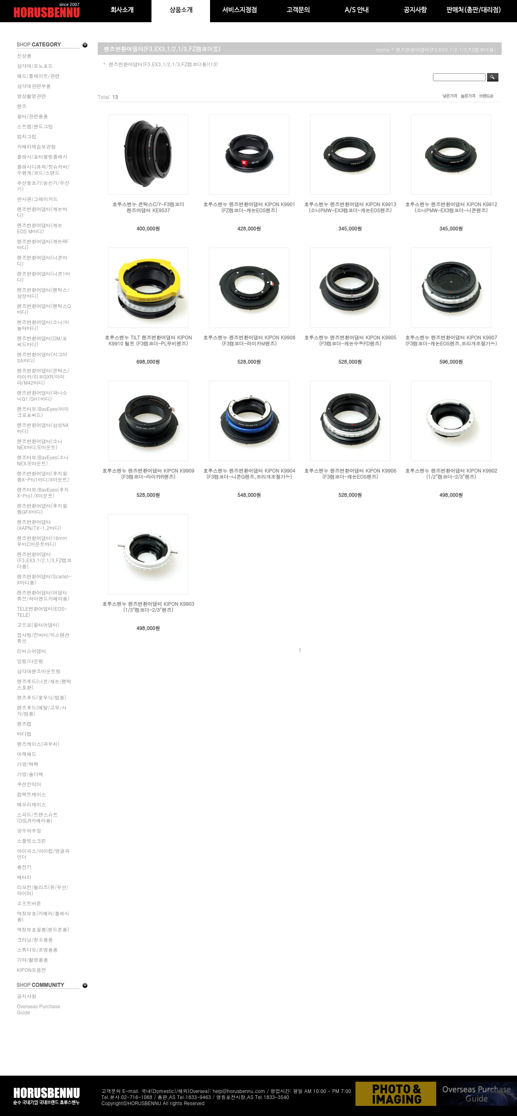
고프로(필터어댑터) (38, 625)
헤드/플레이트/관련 (38, 76)
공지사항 (26, 996)
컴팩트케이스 (31, 794)
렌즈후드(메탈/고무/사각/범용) (42, 710)
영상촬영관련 (31, 96)
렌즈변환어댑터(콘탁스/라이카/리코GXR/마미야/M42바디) (43, 376)
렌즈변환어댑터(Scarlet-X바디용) (44, 579)
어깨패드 (26, 754)
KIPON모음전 (31, 970)
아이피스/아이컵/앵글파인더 (43, 854)
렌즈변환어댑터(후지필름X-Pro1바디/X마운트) (43, 476)
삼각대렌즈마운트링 (39, 671)
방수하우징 (29, 830)
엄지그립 (26, 136)
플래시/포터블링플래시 (42, 156)
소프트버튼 (29, 903)
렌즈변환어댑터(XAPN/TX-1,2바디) (39, 525)
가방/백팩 (27, 764)
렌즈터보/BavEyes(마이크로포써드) (43, 412)
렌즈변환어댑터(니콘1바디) (43, 276)
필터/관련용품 (32, 116)
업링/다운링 (30, 661)
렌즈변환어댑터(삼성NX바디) (43, 428)
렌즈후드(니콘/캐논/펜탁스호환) (44, 684)
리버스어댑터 (31, 651)
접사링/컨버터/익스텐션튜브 (43, 638)
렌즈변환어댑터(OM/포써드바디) (42, 341)
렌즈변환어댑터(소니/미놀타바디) (43, 325)
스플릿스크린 (31, 841)
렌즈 (22, 106)
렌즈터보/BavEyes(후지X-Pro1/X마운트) (43, 492)
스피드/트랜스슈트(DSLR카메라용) (37, 817)
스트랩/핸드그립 (35, 126)
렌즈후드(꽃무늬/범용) (41, 697)
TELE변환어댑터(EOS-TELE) (42, 611)
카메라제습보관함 (36, 146)
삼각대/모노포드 (35, 66)
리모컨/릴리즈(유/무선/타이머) (43, 890)
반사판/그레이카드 (37, 199)
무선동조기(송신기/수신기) (43, 186)
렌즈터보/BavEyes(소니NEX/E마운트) (43, 460)
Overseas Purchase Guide (38, 1009)
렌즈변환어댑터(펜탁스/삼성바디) (43, 293)
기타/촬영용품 (32, 960)
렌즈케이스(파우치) (38, 744)
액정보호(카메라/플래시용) (43, 916)
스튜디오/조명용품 (37, 949)
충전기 (24, 867)
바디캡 (24, 734)
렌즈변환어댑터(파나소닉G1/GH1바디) (42, 395)
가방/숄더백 (30, 774)
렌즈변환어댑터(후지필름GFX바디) (42, 509)
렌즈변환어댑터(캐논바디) (42, 212)
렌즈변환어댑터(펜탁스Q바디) (44, 309)
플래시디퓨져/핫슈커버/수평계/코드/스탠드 (43, 169)
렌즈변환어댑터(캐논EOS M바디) (40, 228)
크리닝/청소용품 (35, 939)
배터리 (24, 877)
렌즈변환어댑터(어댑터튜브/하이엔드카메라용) (43, 595)
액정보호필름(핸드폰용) (43, 929)
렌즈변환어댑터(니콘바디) (42, 260)
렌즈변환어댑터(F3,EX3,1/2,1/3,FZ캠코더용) (44, 560)
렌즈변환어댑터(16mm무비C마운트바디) (42, 541)
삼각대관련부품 (34, 86)
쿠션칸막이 (29, 784)
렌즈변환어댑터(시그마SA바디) (42, 357)
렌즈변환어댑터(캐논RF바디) (43, 244)
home (383, 49)
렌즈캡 (24, 723)
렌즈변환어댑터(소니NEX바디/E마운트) (40, 444)
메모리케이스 (31, 804)
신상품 (24, 55)
